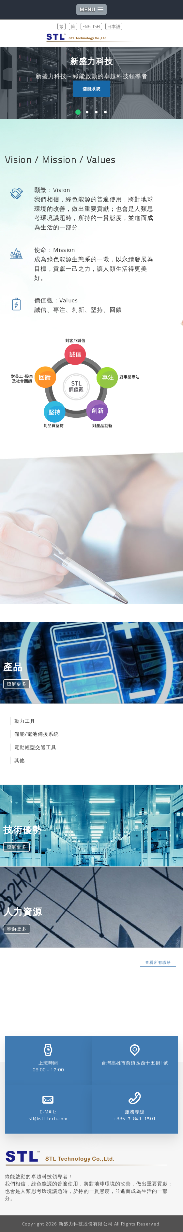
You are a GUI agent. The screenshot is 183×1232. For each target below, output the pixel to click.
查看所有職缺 (158, 962)
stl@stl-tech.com (48, 1118)
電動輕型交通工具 (35, 747)
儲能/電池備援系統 (36, 734)
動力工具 (24, 721)
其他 (19, 760)
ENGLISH (91, 26)
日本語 (114, 26)
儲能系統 (94, 88)
